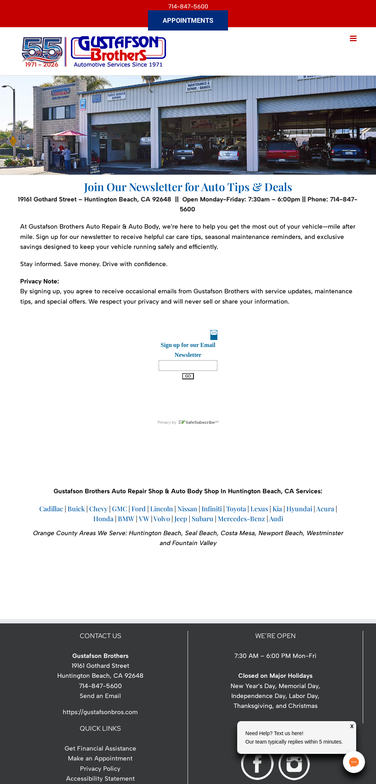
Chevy (98, 508)
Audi (276, 518)
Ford (138, 508)
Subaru (202, 518)
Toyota (236, 508)
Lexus (259, 508)
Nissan (187, 508)
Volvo (161, 518)
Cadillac (51, 508)
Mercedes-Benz (241, 518)
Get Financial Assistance (100, 748)
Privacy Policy (100, 768)
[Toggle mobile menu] (354, 38)
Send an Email (100, 695)
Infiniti (212, 508)
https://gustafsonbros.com (100, 712)
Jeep (180, 518)
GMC (119, 508)
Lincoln (161, 508)
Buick (77, 508)
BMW (126, 518)
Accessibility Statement (100, 778)
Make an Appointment (100, 758)
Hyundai (299, 508)
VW (144, 518)
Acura (325, 508)
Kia (277, 508)
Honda (103, 518)
